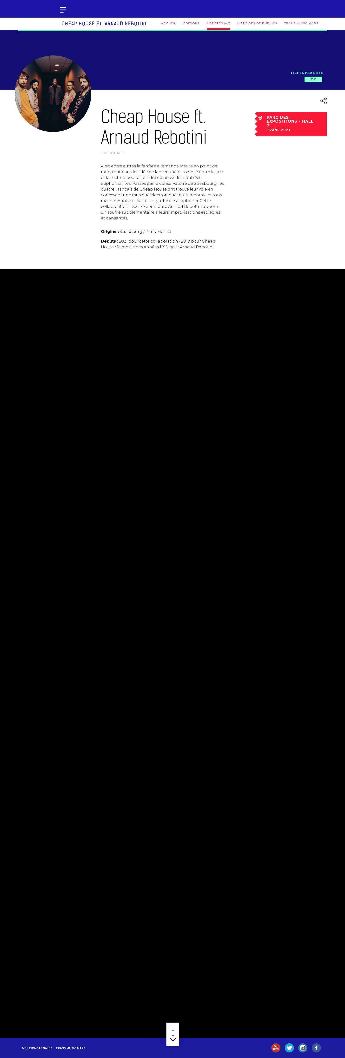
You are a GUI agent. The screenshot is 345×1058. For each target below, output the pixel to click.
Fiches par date (307, 73)
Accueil (168, 23)
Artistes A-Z (218, 23)
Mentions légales (37, 1048)
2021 (313, 79)
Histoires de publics (257, 23)
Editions (191, 23)
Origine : (110, 231)
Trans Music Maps (301, 23)
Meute (186, 166)
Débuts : (109, 241)
